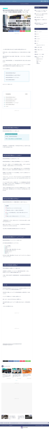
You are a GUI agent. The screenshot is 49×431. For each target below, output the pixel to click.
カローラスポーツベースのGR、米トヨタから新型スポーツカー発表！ (41, 11)
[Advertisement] (16, 40)
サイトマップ (8, 1)
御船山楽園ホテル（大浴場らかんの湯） (41, 20)
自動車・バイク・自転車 (40, 54)
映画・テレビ (39, 61)
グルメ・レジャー (39, 31)
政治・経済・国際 (5, 8)
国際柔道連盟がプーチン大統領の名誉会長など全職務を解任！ (41, 24)
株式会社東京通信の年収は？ (13, 97)
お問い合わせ (14, 1)
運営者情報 (10, 425)
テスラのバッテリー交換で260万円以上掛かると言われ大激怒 (41, 14)
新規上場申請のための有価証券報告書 (15, 139)
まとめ (9, 106)
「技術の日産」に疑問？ (39, 17)
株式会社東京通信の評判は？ (13, 100)
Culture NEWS (24, 3)
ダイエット (37, 36)
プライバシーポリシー (5, 425)
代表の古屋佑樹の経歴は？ (12, 104)
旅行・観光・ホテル (39, 49)
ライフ (37, 43)
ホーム (3, 1)
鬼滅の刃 (38, 63)
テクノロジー (38, 38)
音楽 (37, 62)
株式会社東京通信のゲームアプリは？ (14, 102)
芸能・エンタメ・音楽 (39, 56)
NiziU (38, 57)
